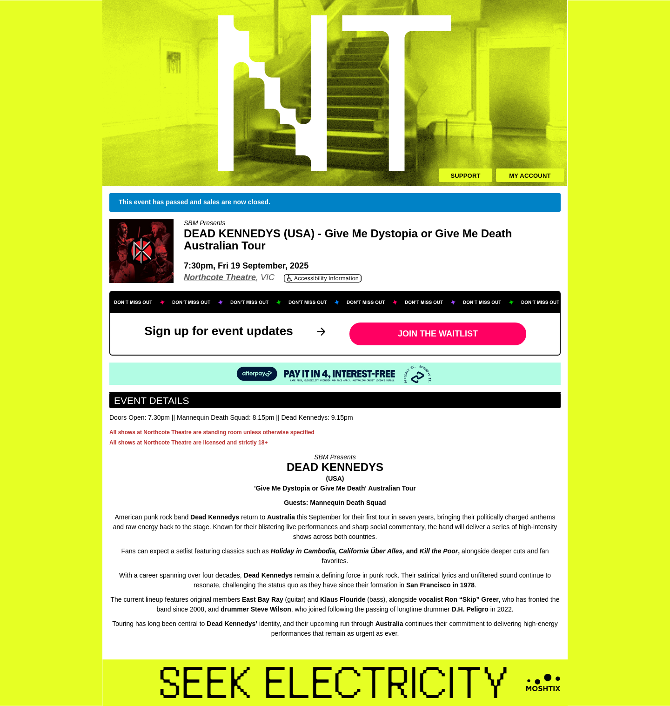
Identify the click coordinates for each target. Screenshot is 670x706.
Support (465, 175)
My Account (529, 175)
